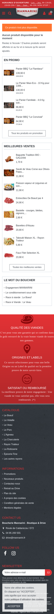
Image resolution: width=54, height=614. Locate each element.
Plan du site (10, 493)
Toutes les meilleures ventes (27, 267)
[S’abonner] (48, 572)
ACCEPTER (14, 606)
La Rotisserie (10, 449)
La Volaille (9, 420)
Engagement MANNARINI (19, 287)
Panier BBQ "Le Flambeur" (29, 69)
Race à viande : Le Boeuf (19, 297)
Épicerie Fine (10, 454)
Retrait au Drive (12, 488)
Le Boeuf (8, 415)
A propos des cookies (15, 498)
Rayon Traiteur (11, 444)
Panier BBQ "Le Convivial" (29, 117)
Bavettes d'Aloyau (25, 225)
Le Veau (8, 425)
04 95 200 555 (13, 533)
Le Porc (8, 430)
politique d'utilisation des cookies (27, 599)
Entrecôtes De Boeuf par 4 (29, 198)
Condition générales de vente (19, 503)
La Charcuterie (11, 439)
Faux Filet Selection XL (28, 253)
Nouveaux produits (13, 479)
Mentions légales (12, 508)
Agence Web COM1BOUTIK (31, 612)
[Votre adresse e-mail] (23, 572)
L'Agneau (9, 434)
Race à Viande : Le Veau (18, 302)
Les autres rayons (13, 459)
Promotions (10, 474)
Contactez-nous (12, 483)
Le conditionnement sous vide (21, 292)
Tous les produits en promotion (27, 133)
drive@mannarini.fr (15, 537)
